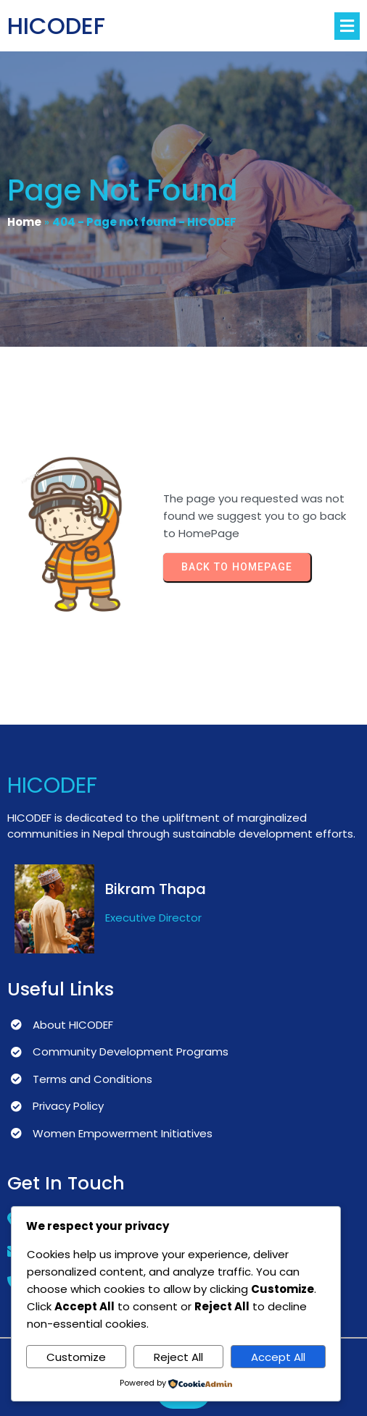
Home (24, 221)
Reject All (178, 1357)
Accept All (278, 1357)
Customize (76, 1357)
